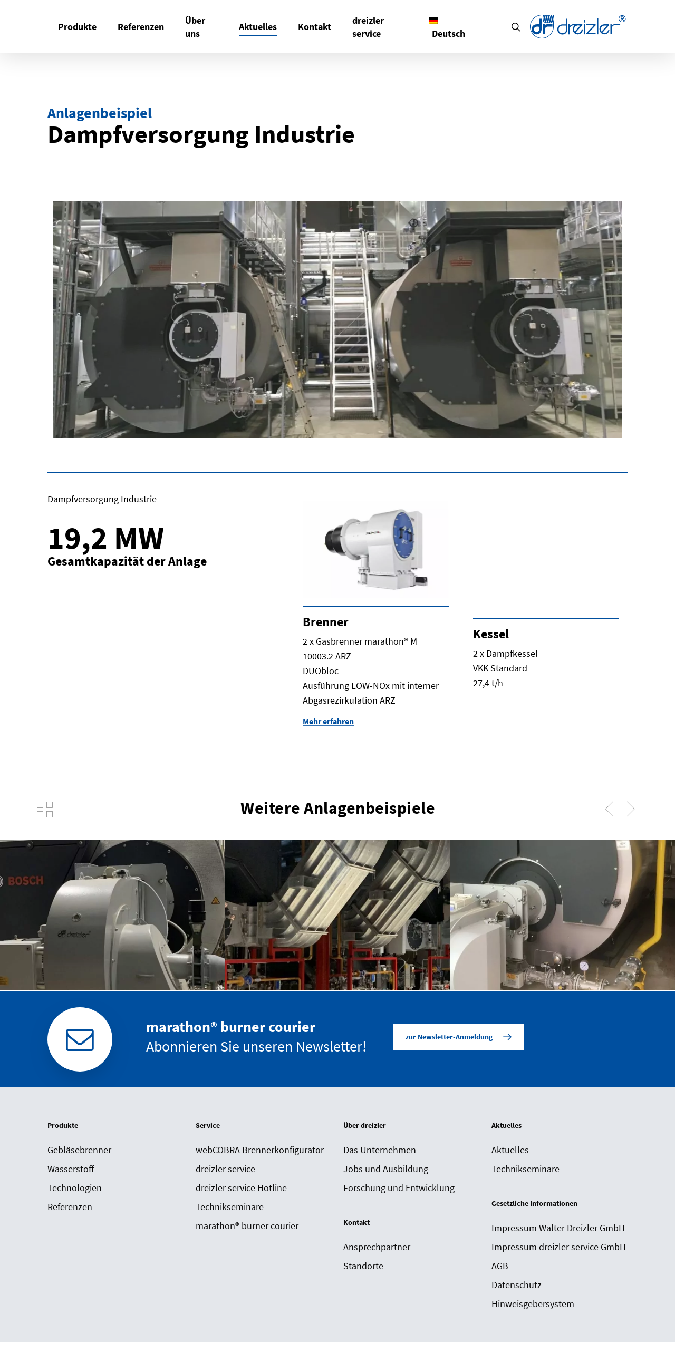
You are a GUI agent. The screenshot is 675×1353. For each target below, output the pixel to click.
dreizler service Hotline (241, 1188)
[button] (458, 1037)
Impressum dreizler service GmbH (558, 1247)
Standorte (363, 1266)
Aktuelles (510, 1150)
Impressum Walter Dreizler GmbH (558, 1228)
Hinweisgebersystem (532, 1304)
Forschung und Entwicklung (399, 1188)
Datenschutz (516, 1285)
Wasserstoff (70, 1169)
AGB (499, 1266)
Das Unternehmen (379, 1150)
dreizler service (225, 1169)
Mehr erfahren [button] (328, 721)
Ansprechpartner (376, 1247)
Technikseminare (230, 1207)
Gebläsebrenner (79, 1150)
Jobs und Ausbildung (385, 1169)
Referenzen (69, 1207)
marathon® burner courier (247, 1226)
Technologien (74, 1188)
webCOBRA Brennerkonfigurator (260, 1150)
